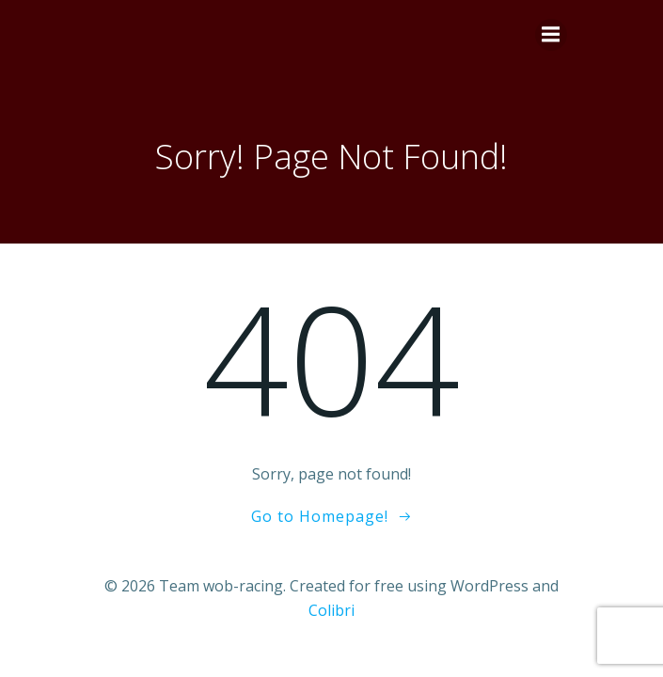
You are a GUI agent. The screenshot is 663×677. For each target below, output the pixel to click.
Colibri (331, 610)
